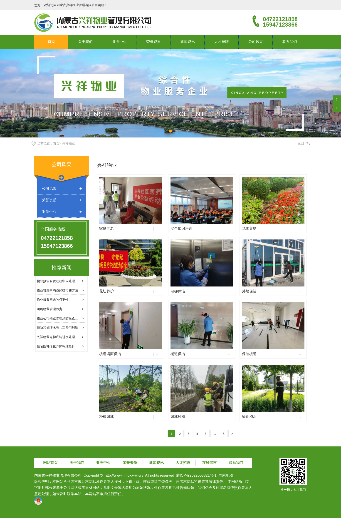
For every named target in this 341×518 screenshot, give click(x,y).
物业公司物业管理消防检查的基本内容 (64, 318)
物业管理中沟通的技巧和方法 (57, 290)
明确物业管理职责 (49, 309)
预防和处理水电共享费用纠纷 (57, 327)
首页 (51, 42)
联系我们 (289, 42)
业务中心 (119, 42)
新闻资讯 (187, 42)
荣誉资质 (153, 42)
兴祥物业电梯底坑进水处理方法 (59, 337)
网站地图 (226, 475)
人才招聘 (221, 42)
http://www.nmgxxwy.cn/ (124, 475)
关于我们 (85, 42)
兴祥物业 (107, 165)
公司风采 (255, 42)
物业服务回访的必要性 (53, 299)
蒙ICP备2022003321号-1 (196, 475)
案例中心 (49, 212)
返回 (301, 143)
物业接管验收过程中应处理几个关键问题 (65, 281)
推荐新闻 (62, 267)
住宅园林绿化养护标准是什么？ (59, 346)
